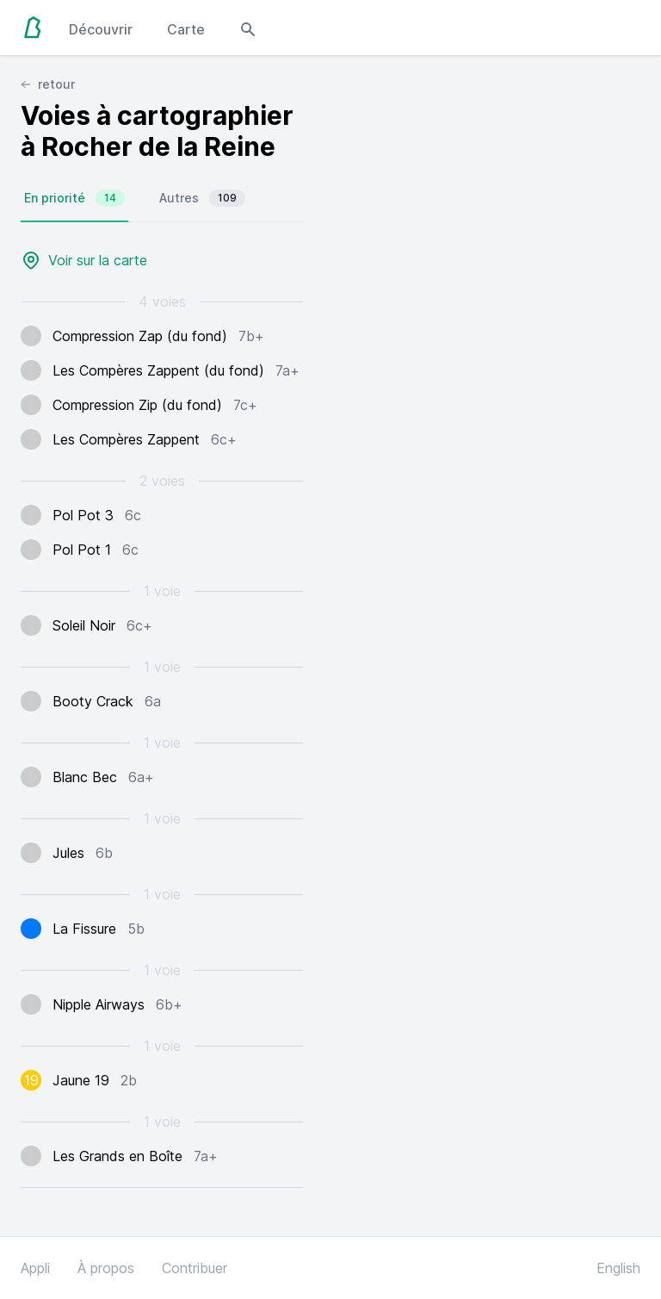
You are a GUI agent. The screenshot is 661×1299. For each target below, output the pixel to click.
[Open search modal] (248, 27)
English (618, 1268)
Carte (186, 29)
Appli (35, 1268)
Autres (202, 198)
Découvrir (101, 29)
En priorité (74, 198)
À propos (105, 1268)
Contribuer (194, 1268)
